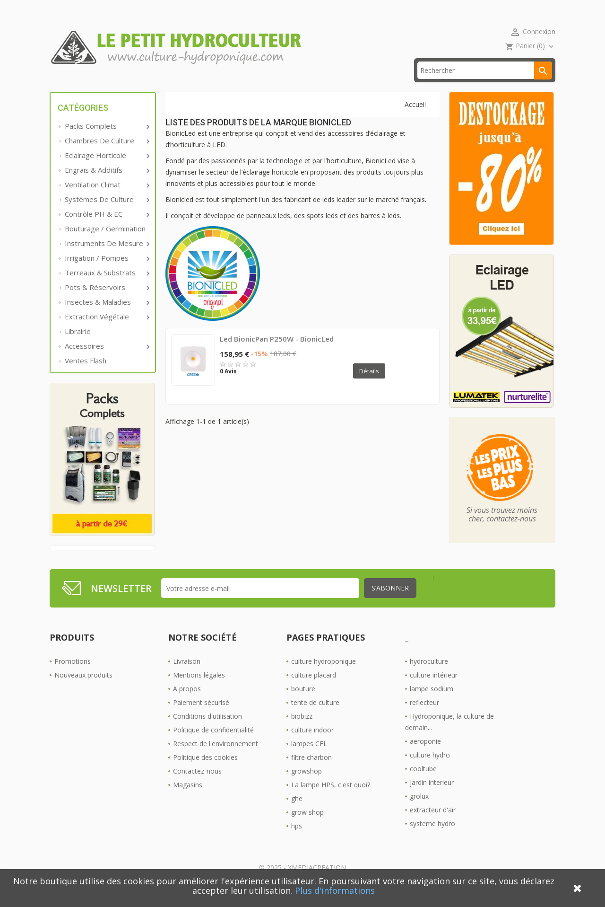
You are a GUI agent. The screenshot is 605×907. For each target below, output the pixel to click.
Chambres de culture (106, 155)
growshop (306, 785)
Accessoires (106, 360)
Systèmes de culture (106, 214)
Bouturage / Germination (105, 243)
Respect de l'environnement (215, 758)
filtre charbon (311, 771)
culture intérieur (434, 689)
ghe (296, 813)
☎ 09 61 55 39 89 (249, 84)
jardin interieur (432, 797)
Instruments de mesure (106, 258)
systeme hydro (432, 838)
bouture (303, 703)
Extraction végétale (106, 331)
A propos (187, 703)
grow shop (307, 826)
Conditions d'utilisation (207, 730)
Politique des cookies (205, 771)
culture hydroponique (323, 675)
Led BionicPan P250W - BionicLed (277, 353)
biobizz (301, 730)
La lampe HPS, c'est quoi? (330, 799)
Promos (126, 84)
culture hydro (430, 769)
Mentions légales (199, 689)
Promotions (72, 675)
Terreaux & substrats (106, 287)
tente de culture (315, 717)
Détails (369, 385)
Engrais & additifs (106, 184)
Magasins (187, 799)
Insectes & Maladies (106, 316)
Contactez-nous (197, 785)
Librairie (78, 346)
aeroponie (425, 755)
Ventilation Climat (106, 199)
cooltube (423, 783)
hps (296, 840)
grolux (419, 810)
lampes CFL (309, 758)
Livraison (186, 675)
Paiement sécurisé (201, 717)
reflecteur (424, 717)
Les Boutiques (327, 84)
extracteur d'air (433, 824)
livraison (181, 84)
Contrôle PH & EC (106, 228)
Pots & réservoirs (106, 302)
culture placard (313, 689)
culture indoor (312, 744)
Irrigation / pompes (106, 272)
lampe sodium (431, 703)
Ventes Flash (85, 375)
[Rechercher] (484, 85)
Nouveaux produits (83, 689)
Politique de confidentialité (213, 744)
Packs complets (106, 140)
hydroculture (429, 675)
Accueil (74, 84)
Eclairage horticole (106, 170)
